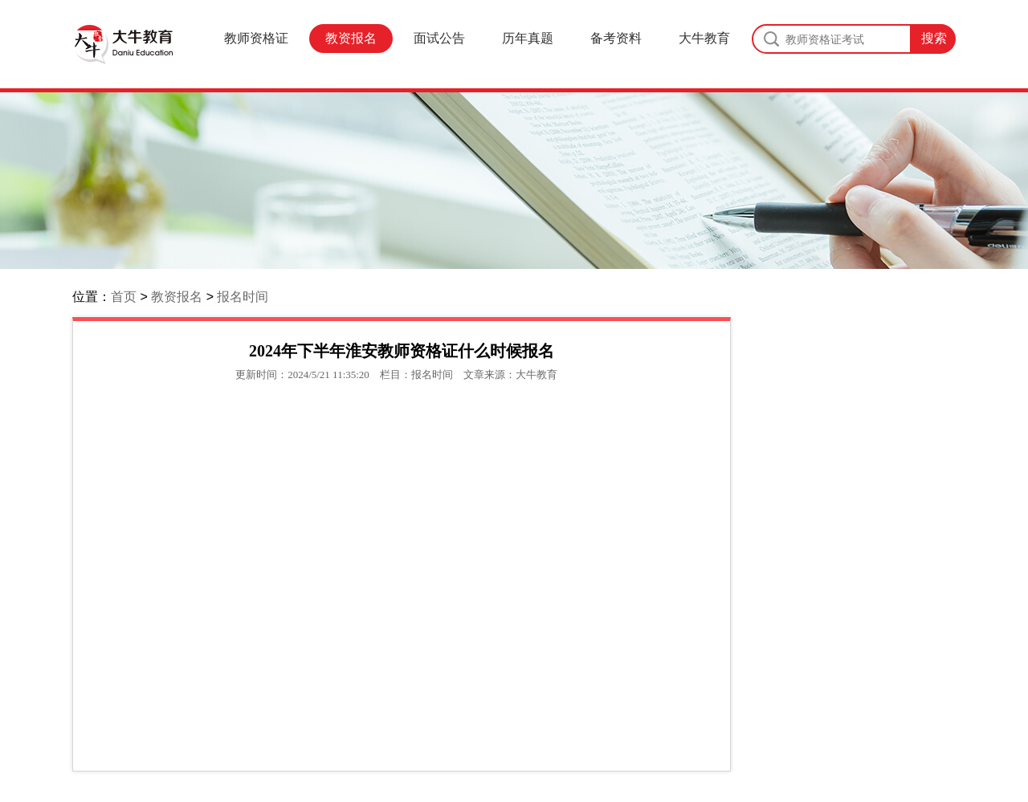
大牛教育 (704, 38)
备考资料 (616, 38)
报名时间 (242, 296)
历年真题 (527, 38)
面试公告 (439, 38)
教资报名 (351, 38)
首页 (124, 296)
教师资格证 (256, 38)
